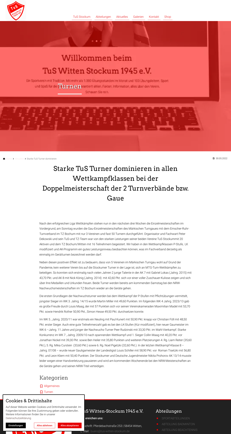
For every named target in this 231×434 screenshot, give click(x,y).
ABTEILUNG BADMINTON (178, 424)
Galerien (138, 16)
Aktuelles (122, 16)
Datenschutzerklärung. (19, 418)
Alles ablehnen (44, 425)
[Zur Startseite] (25, 10)
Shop (167, 16)
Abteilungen (103, 16)
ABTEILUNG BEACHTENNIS (180, 430)
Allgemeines (52, 386)
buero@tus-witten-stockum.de (110, 431)
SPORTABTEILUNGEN (176, 418)
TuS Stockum (81, 16)
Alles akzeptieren (70, 425)
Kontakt (154, 16)
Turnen (48, 392)
